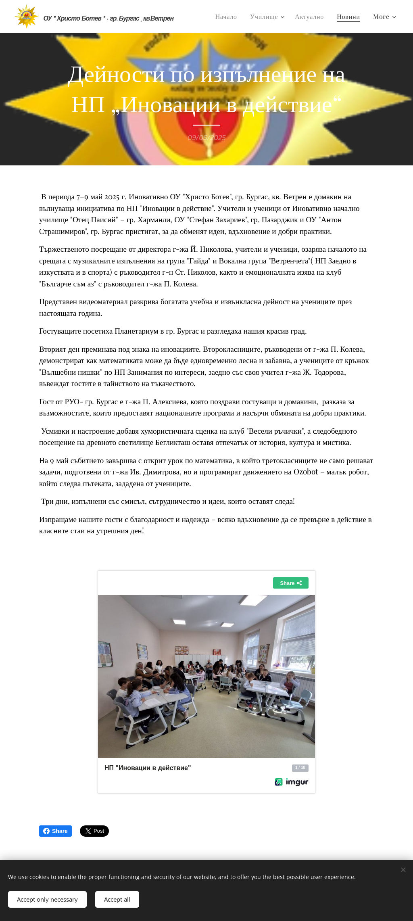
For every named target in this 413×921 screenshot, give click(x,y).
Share (55, 831)
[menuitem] (228, 16)
